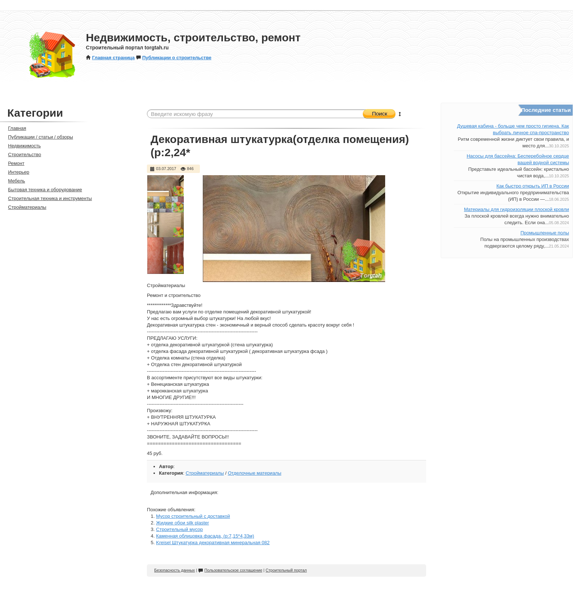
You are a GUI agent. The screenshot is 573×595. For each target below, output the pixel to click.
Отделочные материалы (254, 473)
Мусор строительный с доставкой (193, 516)
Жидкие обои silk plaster (182, 523)
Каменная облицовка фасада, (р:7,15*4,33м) (205, 536)
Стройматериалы (205, 473)
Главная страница (110, 57)
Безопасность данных (174, 570)
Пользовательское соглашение (230, 570)
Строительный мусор (179, 529)
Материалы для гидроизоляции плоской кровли (516, 209)
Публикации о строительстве (173, 57)
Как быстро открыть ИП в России (532, 186)
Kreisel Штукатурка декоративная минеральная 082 (213, 542)
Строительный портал (286, 570)
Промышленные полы (544, 233)
